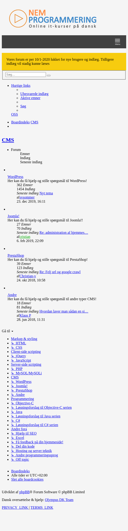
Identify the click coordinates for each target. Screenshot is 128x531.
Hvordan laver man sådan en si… (64, 311)
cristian (24, 237)
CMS (8, 140)
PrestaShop (16, 255)
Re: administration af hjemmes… (64, 232)
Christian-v (27, 276)
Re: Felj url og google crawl (60, 272)
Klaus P (25, 315)
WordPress (15, 177)
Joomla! (13, 216)
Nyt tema (46, 193)
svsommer (27, 197)
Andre (12, 295)
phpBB (24, 492)
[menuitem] (34, 94)
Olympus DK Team (59, 500)
